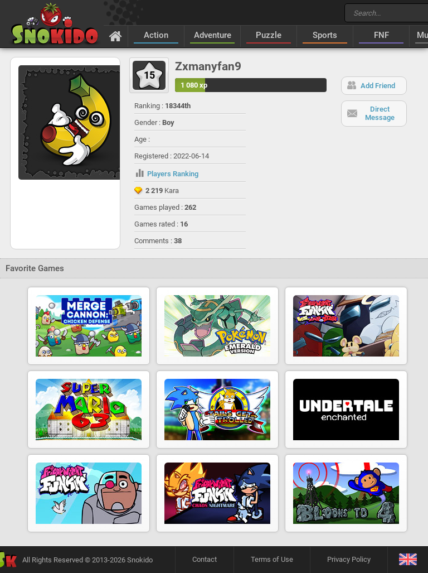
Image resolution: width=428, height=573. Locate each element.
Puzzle (268, 35)
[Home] (115, 36)
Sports (325, 35)
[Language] (407, 560)
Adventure (212, 35)
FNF (381, 35)
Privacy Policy (349, 559)
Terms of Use (272, 559)
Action (156, 35)
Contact (204, 559)
